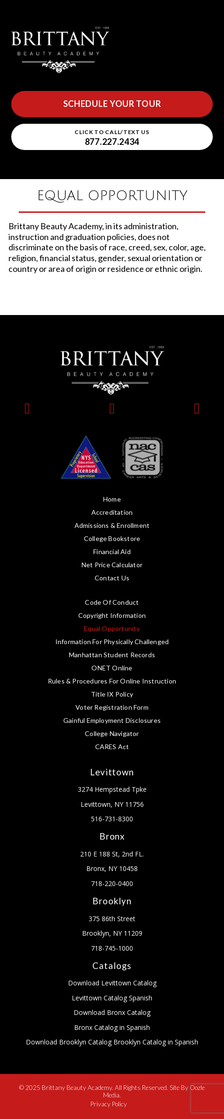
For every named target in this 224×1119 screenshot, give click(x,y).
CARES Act (112, 747)
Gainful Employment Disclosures (112, 720)
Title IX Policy (112, 694)
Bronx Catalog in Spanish (112, 1027)
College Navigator (112, 733)
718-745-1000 (112, 948)
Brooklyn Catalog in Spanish (155, 1041)
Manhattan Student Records (112, 655)
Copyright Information (112, 615)
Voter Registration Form (112, 707)
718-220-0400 (112, 883)
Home (112, 499)
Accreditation (112, 512)
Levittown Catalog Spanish (112, 997)
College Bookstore (112, 538)
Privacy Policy (108, 1104)
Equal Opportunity (112, 628)
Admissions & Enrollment (112, 525)
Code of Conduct (112, 602)
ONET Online (111, 668)
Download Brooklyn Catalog (69, 1041)
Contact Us (112, 578)
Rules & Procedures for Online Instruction (112, 681)
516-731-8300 (112, 818)
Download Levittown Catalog (112, 982)
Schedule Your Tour (112, 103)
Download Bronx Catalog (112, 1012)
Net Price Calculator (112, 565)
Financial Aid (112, 552)
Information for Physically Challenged (112, 642)
